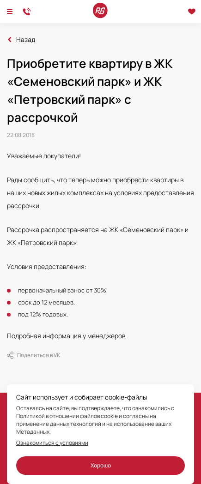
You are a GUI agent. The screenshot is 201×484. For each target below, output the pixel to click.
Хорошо (101, 465)
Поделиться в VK (33, 355)
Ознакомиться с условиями (52, 443)
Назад (25, 39)
